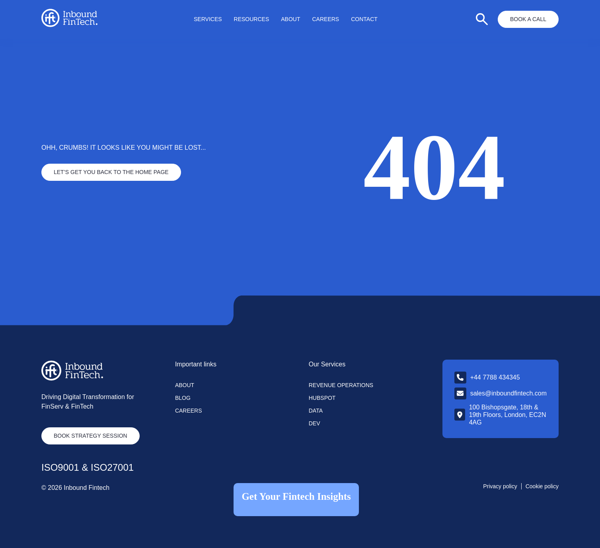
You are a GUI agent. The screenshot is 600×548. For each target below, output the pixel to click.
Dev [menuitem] (314, 423)
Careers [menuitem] (325, 19)
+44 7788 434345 (495, 377)
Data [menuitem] (316, 410)
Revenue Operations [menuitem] (341, 385)
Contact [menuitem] (364, 19)
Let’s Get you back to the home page (111, 172)
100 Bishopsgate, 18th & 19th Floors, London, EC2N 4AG (507, 415)
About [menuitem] (290, 19)
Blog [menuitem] (183, 398)
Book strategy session (90, 436)
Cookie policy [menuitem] (542, 486)
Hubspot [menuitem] (322, 398)
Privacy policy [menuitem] (500, 486)
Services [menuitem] (208, 19)
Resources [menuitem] (251, 19)
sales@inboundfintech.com (508, 393)
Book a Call (528, 19)
